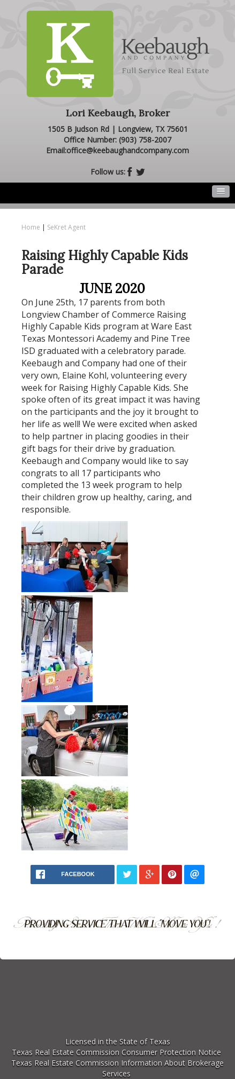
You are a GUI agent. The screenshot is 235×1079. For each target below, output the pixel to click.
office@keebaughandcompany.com (127, 150)
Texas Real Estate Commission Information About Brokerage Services (117, 1068)
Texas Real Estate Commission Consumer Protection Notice (116, 1052)
